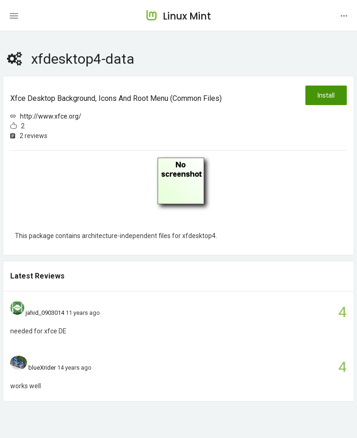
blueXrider (42, 367)
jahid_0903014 (45, 312)
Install (326, 95)
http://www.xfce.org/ (50, 116)
